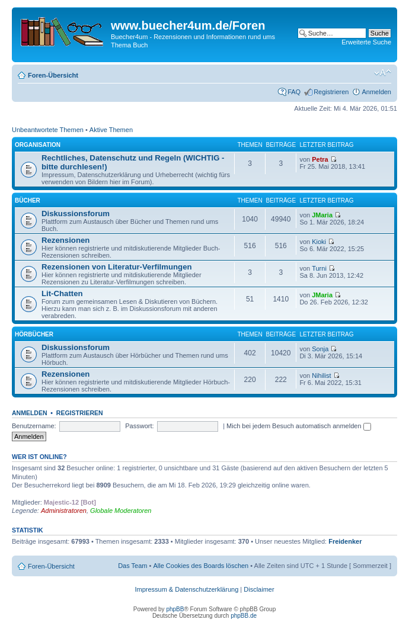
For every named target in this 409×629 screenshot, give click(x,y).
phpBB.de (244, 615)
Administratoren (64, 510)
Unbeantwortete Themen (48, 129)
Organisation (37, 145)
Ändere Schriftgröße (382, 73)
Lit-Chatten (62, 293)
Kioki (319, 241)
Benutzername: (34, 425)
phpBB (175, 609)
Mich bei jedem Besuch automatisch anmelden (298, 425)
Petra (320, 159)
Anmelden (376, 91)
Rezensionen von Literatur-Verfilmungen (116, 266)
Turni (319, 268)
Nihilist (321, 375)
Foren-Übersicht (53, 75)
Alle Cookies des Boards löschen (200, 565)
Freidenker (345, 541)
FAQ (294, 91)
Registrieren (331, 91)
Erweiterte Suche (366, 42)
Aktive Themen (111, 129)
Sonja (320, 348)
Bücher (27, 200)
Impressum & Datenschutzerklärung (186, 589)
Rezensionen (65, 240)
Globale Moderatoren (120, 510)
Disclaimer (259, 589)
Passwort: (139, 425)
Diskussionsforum (75, 213)
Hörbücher (34, 334)
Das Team (132, 565)
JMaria (322, 215)
